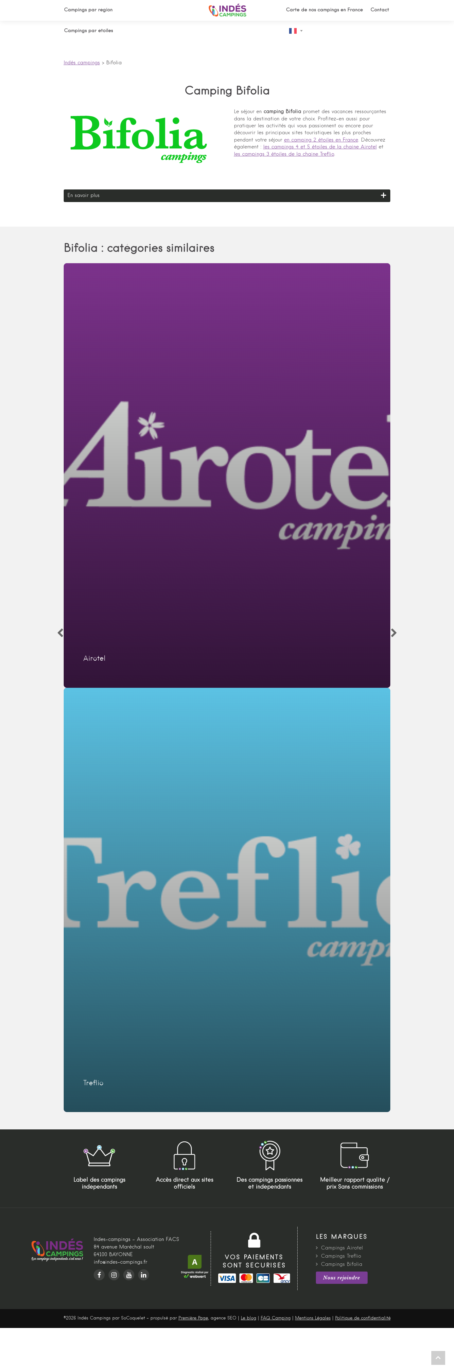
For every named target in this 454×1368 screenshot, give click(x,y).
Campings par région (88, 10)
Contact (379, 10)
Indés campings (82, 63)
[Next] (394, 633)
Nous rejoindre (341, 1277)
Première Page (193, 1318)
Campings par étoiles (88, 31)
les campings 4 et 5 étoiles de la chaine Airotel (320, 147)
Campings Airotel (342, 1248)
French (293, 31)
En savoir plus (83, 195)
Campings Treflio (341, 1256)
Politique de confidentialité (363, 1318)
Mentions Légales (313, 1318)
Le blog (248, 1318)
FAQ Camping (276, 1318)
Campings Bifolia (341, 1264)
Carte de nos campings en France (324, 10)
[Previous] (60, 633)
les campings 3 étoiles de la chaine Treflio (284, 154)
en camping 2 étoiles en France (321, 140)
